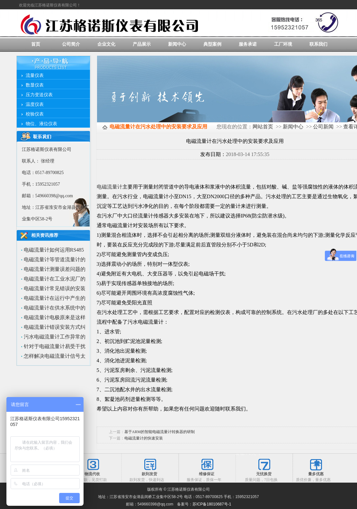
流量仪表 (35, 75)
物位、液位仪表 (41, 123)
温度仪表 (35, 104)
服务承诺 (248, 44)
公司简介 (71, 44)
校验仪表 (35, 114)
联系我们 (318, 44)
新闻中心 (177, 44)
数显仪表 (35, 85)
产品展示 (142, 44)
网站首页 (263, 126)
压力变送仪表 (39, 94)
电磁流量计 (109, 187)
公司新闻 (323, 126)
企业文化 (106, 44)
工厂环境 (283, 44)
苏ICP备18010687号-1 (211, 504)
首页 (35, 44)
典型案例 (212, 44)
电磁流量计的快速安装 (143, 438)
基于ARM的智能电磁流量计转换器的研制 (159, 432)
